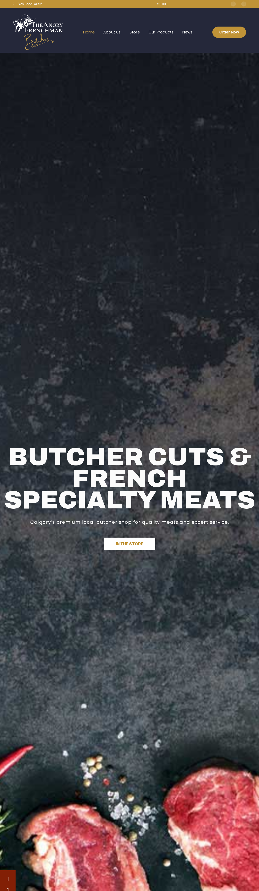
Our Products (161, 32)
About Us (112, 32)
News (187, 32)
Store (134, 32)
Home (89, 32)
